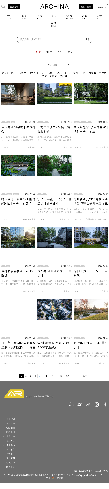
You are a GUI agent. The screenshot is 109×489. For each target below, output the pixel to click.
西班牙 (53, 76)
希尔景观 (77, 122)
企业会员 (10, 445)
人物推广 (10, 454)
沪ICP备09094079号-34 (62, 475)
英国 (75, 73)
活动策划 (10, 458)
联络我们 (10, 428)
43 (51, 376)
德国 (59, 73)
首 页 (10, 17)
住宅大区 (41, 266)
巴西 (83, 73)
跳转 (85, 376)
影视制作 (10, 462)
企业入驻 (10, 441)
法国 (67, 73)
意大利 (102, 73)
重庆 (13, 122)
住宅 (40, 194)
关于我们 (10, 419)
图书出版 (10, 467)
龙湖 (8, 122)
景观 (3, 122)
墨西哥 (63, 76)
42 (46, 376)
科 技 (99, 17)
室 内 (69, 17)
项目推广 (10, 449)
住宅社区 (41, 122)
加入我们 (10, 423)
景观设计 (84, 122)
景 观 (54, 17)
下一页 (59, 376)
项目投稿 (10, 436)
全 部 (38, 52)
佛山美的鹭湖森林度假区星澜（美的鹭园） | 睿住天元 (18, 347)
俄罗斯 (92, 73)
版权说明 (10, 432)
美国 (13, 73)
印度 (44, 76)
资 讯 (24, 17)
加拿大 (22, 73)
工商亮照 (57, 477)
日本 (43, 73)
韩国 (51, 73)
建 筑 (39, 17)
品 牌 (84, 17)
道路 (76, 194)
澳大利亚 (33, 73)
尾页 (68, 376)
